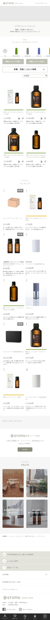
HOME (4, 536)
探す (25, 616)
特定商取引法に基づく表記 (11, 582)
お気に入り (15, 616)
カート (35, 616)
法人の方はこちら (42, 3)
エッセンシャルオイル (16, 536)
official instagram (27, 609)
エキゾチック (41, 536)
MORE (25, 449)
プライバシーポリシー (10, 589)
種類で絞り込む (30, 536)
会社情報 (5, 574)
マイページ (5, 616)
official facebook (10, 609)
